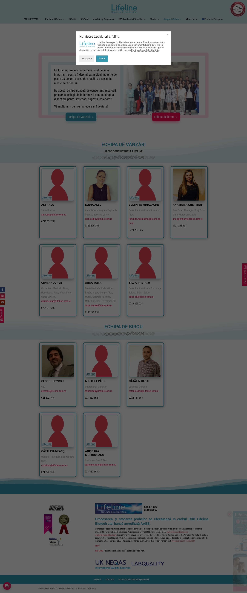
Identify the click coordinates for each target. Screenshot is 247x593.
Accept (102, 58)
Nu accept (87, 58)
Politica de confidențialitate (145, 50)
